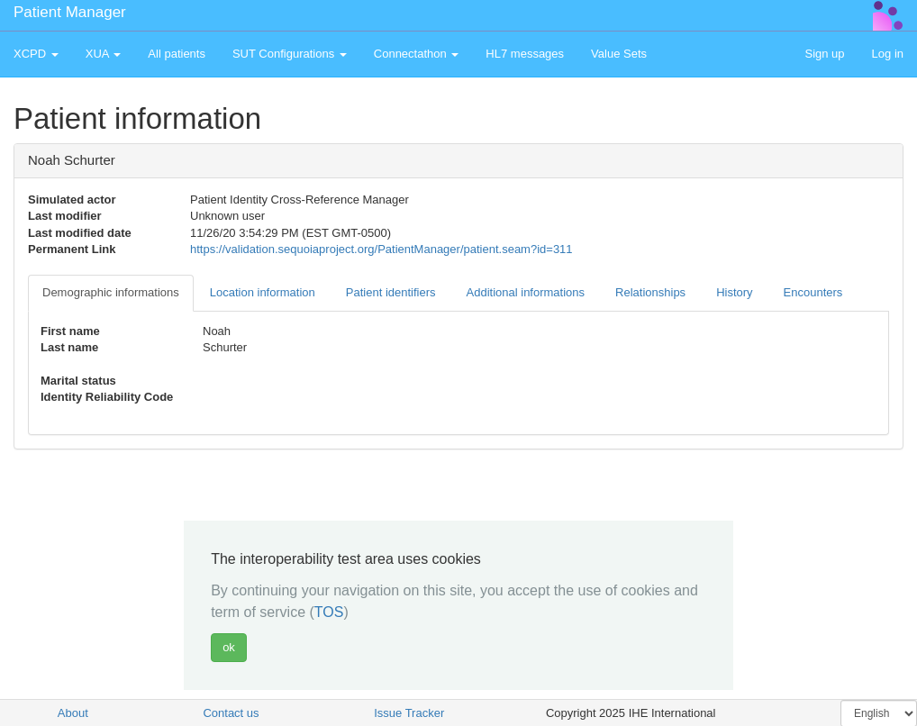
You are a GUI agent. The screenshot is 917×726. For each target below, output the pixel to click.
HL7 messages (525, 53)
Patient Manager (70, 12)
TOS (329, 612)
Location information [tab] (262, 292)
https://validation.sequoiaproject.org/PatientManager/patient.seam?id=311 (381, 249)
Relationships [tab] (650, 292)
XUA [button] (104, 53)
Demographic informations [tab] (110, 292)
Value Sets (619, 53)
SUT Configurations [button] (289, 53)
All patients (176, 53)
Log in (887, 53)
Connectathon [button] (416, 53)
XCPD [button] (36, 53)
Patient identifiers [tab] (391, 292)
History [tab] (734, 292)
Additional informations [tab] (526, 292)
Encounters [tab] (813, 292)
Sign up (824, 53)
